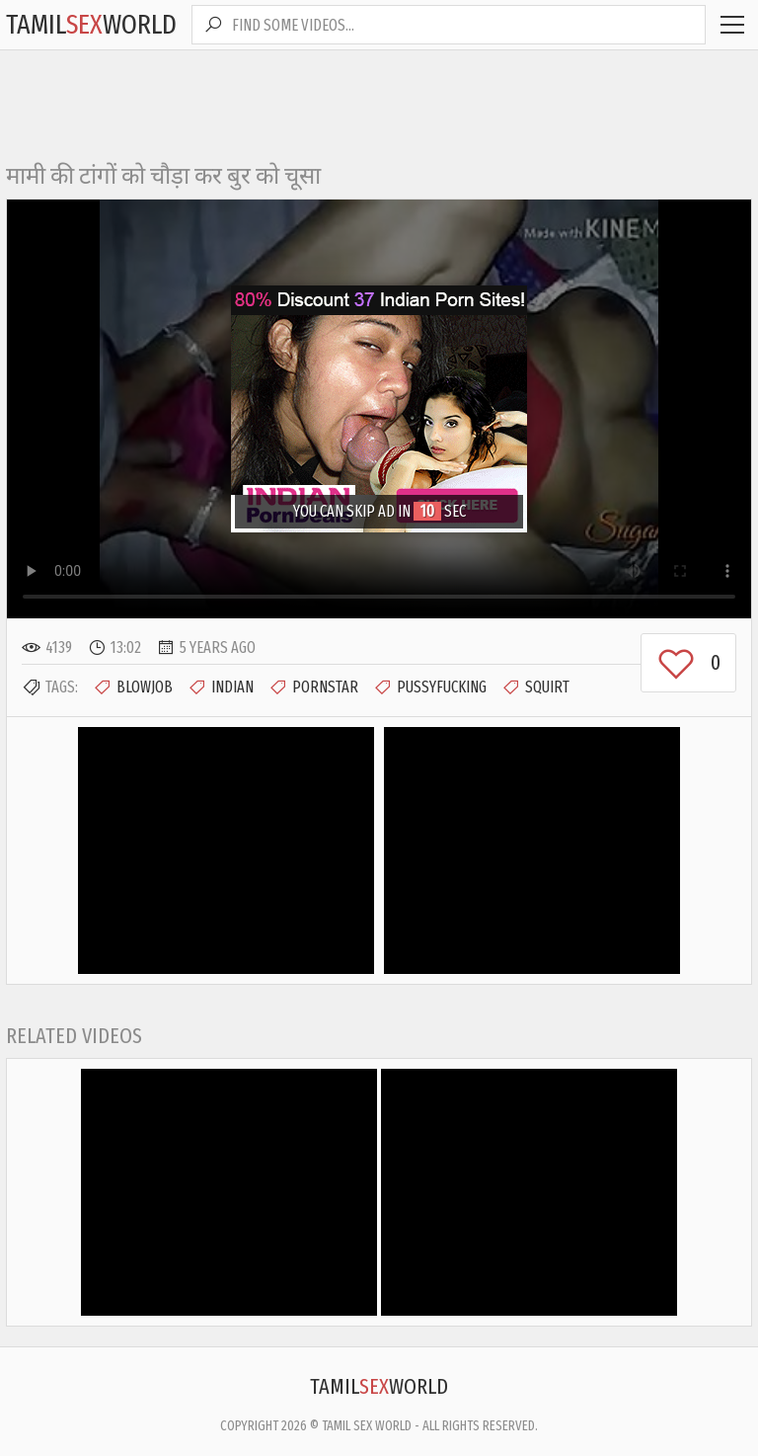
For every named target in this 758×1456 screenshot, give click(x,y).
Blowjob (133, 687)
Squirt (535, 687)
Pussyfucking (430, 687)
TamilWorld (91, 24)
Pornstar (313, 687)
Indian (221, 687)
